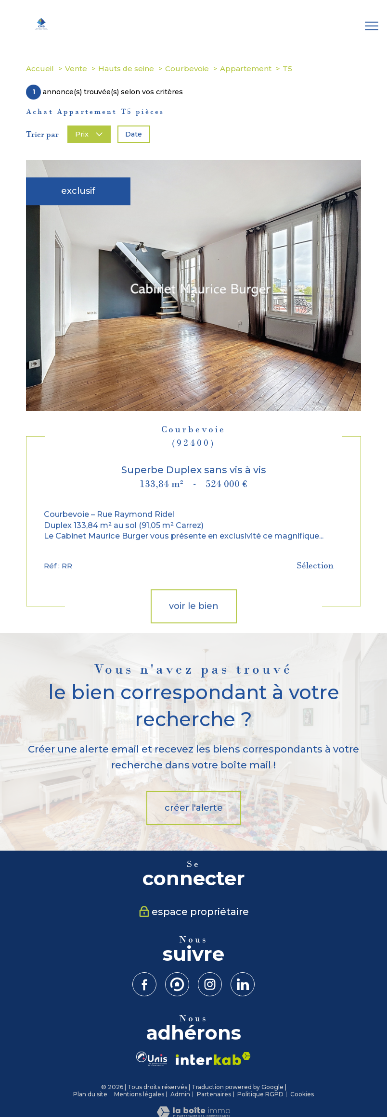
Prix (89, 134)
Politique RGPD (260, 1094)
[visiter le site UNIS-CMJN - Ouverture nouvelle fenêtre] (151, 1059)
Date (133, 134)
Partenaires (214, 1094)
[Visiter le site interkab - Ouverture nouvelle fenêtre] (213, 1058)
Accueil (40, 68)
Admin (180, 1094)
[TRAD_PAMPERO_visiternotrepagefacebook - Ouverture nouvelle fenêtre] (144, 984)
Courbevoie (187, 68)
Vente (76, 68)
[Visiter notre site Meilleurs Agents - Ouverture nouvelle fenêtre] (177, 984)
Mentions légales (139, 1094)
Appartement (245, 68)
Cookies (302, 1094)
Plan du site (90, 1094)
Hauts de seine (126, 68)
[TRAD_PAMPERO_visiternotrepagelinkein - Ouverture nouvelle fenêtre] (243, 984)
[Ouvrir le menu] (371, 26)
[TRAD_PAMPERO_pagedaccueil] (41, 28)
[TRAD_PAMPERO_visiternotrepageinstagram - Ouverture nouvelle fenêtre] (210, 984)
